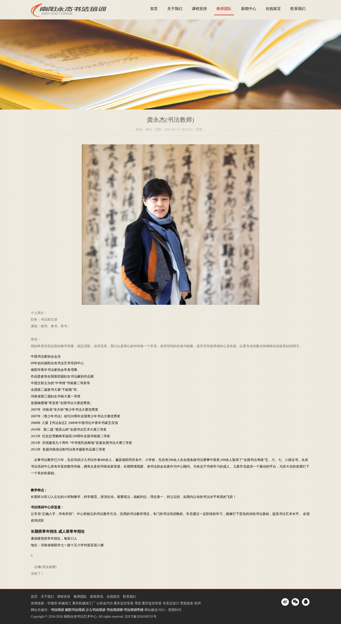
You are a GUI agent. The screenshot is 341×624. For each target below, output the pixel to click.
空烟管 (52, 603)
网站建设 (151, 610)
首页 (154, 9)
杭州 (197, 603)
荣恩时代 (174, 610)
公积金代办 (104, 603)
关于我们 (174, 9)
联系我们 (297, 9)
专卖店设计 (171, 603)
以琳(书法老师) (45, 567)
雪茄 (138, 603)
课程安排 (199, 9)
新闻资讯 (96, 596)
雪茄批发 (186, 603)
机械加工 (65, 603)
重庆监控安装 (124, 603)
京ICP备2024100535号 (141, 616)
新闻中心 (248, 9)
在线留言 (273, 9)
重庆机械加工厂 (83, 603)
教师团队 (224, 9)
